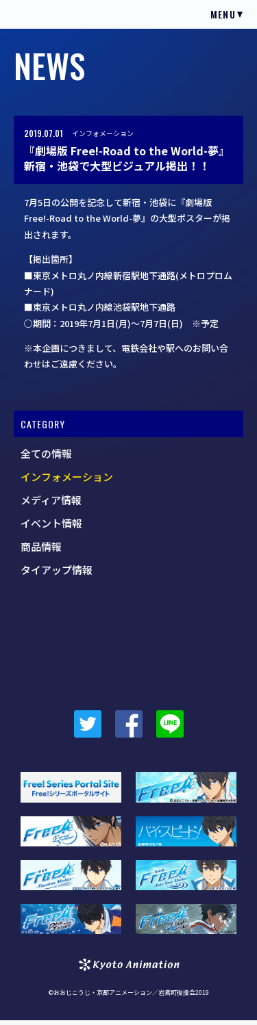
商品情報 (41, 546)
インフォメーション (103, 133)
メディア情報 (51, 500)
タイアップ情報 (57, 569)
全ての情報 (46, 453)
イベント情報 (51, 523)
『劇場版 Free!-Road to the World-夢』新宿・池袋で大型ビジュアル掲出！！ (127, 158)
